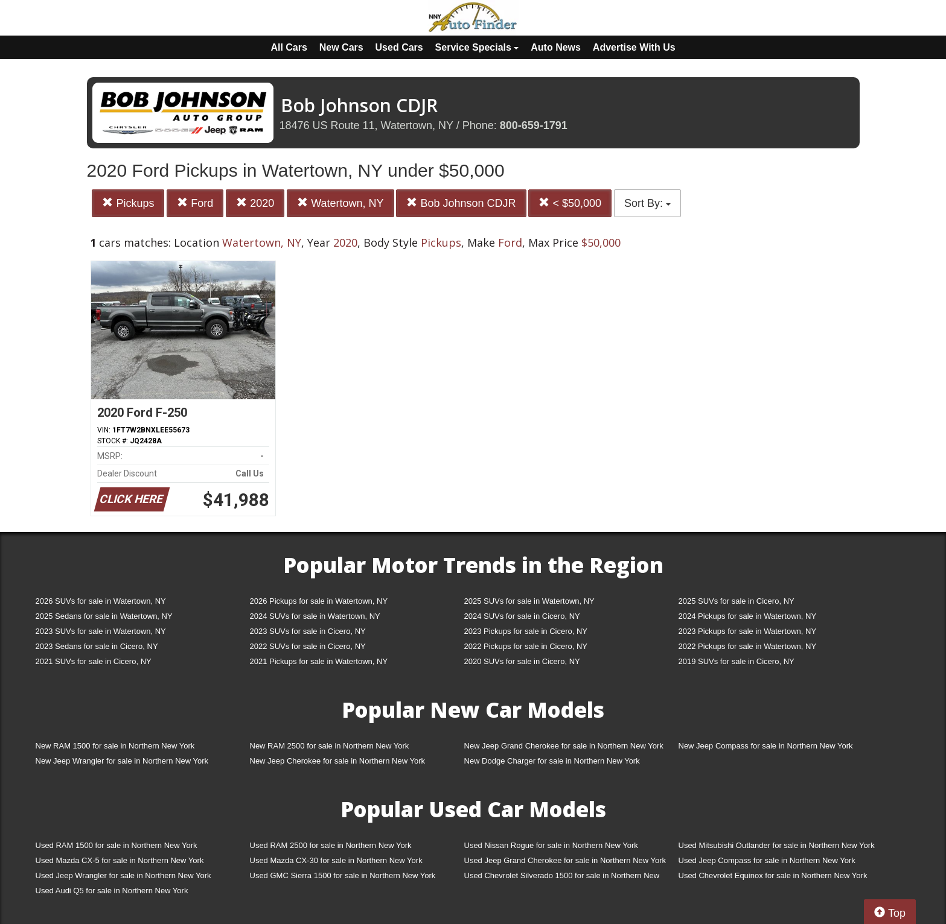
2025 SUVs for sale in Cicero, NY (736, 601)
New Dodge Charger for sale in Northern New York (552, 760)
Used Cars (399, 47)
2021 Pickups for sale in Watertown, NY (319, 661)
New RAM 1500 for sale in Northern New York (115, 745)
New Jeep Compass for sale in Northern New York (766, 745)
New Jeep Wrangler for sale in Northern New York (122, 760)
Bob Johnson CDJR (461, 203)
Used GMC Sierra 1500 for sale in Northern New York (343, 875)
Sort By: (647, 203)
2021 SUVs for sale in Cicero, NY (94, 661)
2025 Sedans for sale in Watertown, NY (104, 616)
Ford (195, 203)
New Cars (341, 47)
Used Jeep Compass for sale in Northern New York (767, 860)
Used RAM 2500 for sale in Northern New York (331, 845)
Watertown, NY (340, 203)
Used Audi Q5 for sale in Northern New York (112, 890)
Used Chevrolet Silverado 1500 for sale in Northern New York (562, 878)
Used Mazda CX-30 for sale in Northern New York (336, 860)
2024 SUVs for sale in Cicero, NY (522, 616)
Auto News (556, 47)
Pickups (128, 203)
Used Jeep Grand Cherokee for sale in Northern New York (565, 860)
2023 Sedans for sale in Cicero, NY (97, 646)
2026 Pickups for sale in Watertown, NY (319, 601)
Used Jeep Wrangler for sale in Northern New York (123, 875)
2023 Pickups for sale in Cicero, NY (525, 631)
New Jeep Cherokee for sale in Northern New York (337, 760)
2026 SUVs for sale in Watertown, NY (101, 601)
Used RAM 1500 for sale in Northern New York (116, 845)
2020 (255, 203)
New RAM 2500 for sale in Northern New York (329, 745)
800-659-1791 (533, 125)
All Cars (288, 47)
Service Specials (477, 47)
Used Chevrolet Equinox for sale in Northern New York (773, 875)
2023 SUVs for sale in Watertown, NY (101, 631)
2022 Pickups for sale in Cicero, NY (525, 646)
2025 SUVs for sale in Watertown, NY (529, 601)
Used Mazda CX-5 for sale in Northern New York (120, 860)
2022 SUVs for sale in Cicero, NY (308, 646)
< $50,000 (570, 203)
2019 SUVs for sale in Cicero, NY (736, 661)
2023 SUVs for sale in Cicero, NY (308, 631)
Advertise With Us (634, 47)
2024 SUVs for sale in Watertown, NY (315, 616)
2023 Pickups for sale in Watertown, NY (748, 631)
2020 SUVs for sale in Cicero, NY (522, 661)
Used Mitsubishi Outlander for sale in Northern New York (777, 845)
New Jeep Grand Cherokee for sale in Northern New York (563, 745)
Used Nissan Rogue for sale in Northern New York (551, 845)
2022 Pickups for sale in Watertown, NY (748, 646)
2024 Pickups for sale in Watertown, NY (748, 616)
